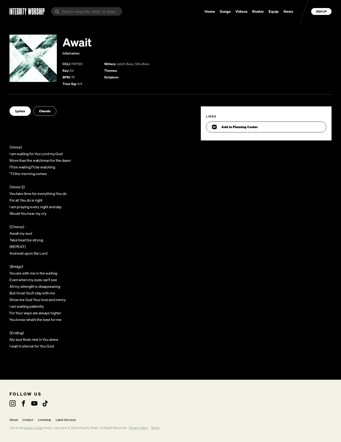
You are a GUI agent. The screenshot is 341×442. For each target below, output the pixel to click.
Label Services (66, 420)
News (288, 11)
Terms (155, 428)
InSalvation (71, 53)
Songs (225, 11)
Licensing (44, 420)
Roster (258, 11)
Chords (44, 111)
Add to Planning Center (235, 127)
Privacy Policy (138, 428)
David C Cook (33, 428)
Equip (274, 11)
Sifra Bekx (142, 64)
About (13, 420)
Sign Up (321, 11)
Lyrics (20, 111)
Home (210, 11)
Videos (241, 11)
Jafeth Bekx (125, 64)
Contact (27, 420)
